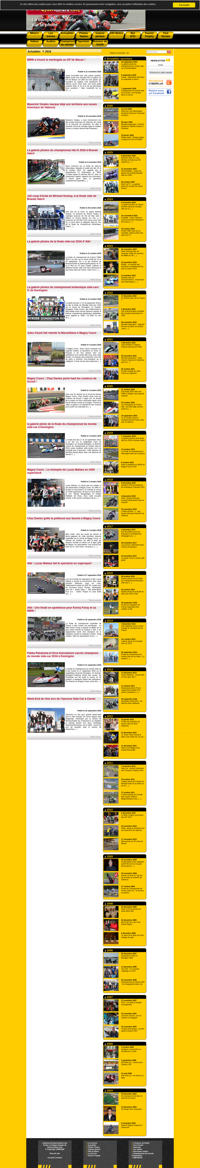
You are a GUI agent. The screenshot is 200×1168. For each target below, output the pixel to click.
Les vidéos (137, 1149)
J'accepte (184, 5)
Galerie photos (94, 1149)
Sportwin (137, 1147)
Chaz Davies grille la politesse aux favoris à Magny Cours (63, 518)
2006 (109, 950)
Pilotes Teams (94, 1147)
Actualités (92, 1145)
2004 (109, 1090)
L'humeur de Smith (141, 1143)
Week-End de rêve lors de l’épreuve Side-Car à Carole (61, 698)
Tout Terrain (138, 1145)
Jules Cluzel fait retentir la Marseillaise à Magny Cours (61, 332)
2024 (109, 199)
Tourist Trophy (94, 1156)
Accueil (51, 1158)
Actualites (34, 51)
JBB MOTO (137, 1158)
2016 (48, 51)
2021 (109, 339)
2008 (109, 903)
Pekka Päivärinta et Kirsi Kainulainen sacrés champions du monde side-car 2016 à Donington (62, 655)
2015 (109, 573)
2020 (109, 386)
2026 (109, 105)
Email (160, 65)
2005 (109, 1043)
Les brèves (92, 1143)
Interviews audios (140, 1151)
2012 (109, 716)
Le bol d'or (92, 1153)
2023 (109, 245)
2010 (109, 809)
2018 (109, 479)
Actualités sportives (118, 58)
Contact (58, 1158)
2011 (109, 762)
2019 (109, 432)
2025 (109, 152)
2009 (109, 856)
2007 (109, 997)
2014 (109, 620)
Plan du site (55, 1153)
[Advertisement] (160, 141)
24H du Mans (93, 1151)
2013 (109, 669)
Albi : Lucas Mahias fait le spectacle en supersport (59, 563)
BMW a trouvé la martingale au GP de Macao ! (56, 59)
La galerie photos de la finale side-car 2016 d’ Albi (58, 241)
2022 (109, 292)
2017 (109, 526)
